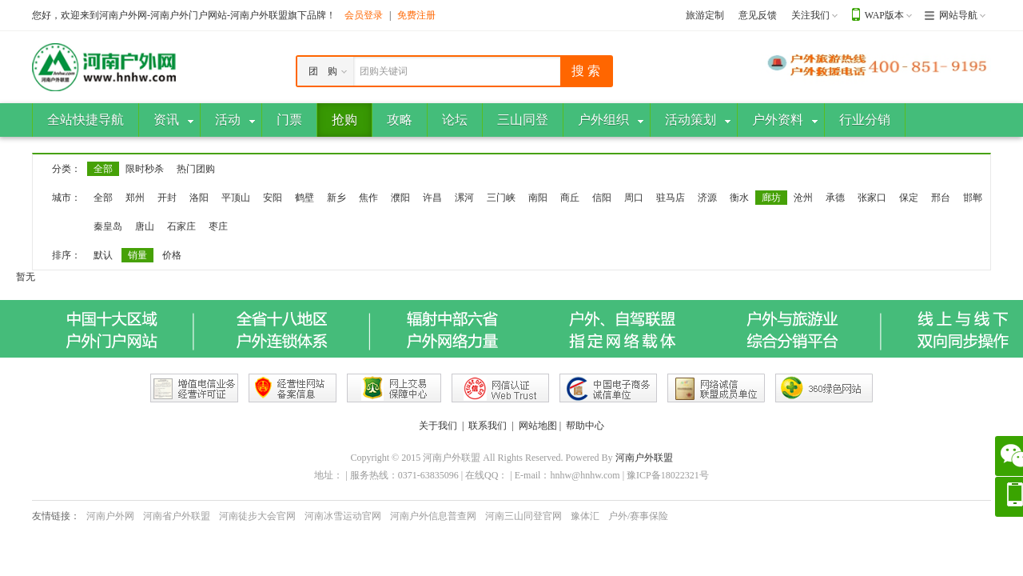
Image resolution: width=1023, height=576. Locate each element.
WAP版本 (884, 15)
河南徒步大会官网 (257, 516)
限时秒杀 (144, 168)
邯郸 (972, 197)
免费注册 (416, 15)
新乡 (336, 197)
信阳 (601, 197)
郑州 (135, 197)
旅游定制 (705, 15)
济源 (707, 197)
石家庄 (181, 226)
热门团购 (196, 168)
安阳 (272, 197)
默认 (103, 255)
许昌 (432, 197)
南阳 (537, 197)
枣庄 (218, 226)
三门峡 (501, 197)
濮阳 (400, 197)
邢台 (940, 197)
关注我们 (810, 15)
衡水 (739, 197)
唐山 (144, 226)
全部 (103, 168)
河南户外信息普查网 (433, 516)
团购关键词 (384, 71)
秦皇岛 (108, 226)
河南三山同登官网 (523, 516)
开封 (167, 197)
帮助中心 (585, 425)
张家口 (872, 197)
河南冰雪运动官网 (343, 516)
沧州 (803, 197)
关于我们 (438, 425)
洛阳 (199, 197)
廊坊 (771, 197)
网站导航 (958, 15)
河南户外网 (110, 516)
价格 (171, 255)
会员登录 (363, 15)
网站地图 (538, 425)
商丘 (569, 197)
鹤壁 (304, 197)
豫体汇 (585, 516)
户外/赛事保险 (638, 516)
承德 (835, 197)
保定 (908, 197)
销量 (137, 255)
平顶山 (235, 197)
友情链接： (56, 516)
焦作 (368, 197)
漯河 (464, 197)
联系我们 (487, 425)
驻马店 (670, 197)
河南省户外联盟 (176, 516)
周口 (633, 197)
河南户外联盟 (644, 457)
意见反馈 (757, 15)
